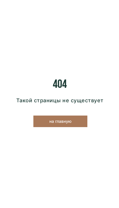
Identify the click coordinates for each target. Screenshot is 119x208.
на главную (60, 121)
